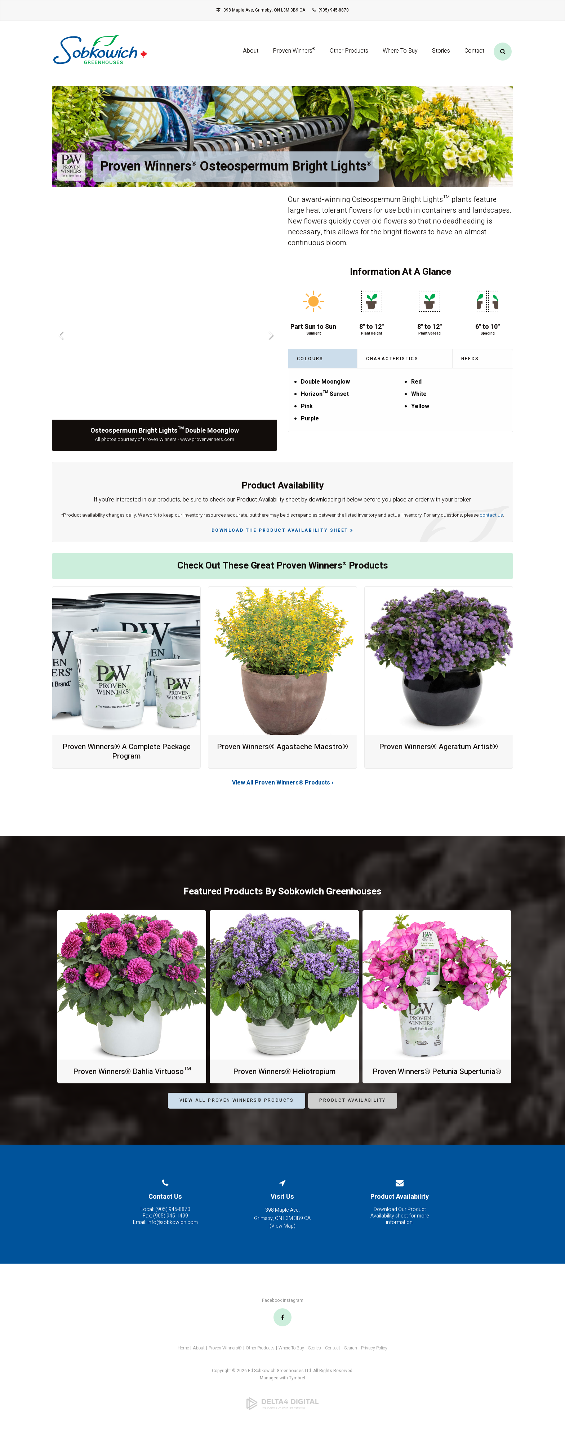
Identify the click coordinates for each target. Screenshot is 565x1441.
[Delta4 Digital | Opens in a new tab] (282, 1413)
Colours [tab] (310, 358)
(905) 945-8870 (334, 10)
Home (183, 1357)
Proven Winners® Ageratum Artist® (438, 746)
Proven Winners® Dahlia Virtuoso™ (132, 1071)
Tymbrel (297, 1387)
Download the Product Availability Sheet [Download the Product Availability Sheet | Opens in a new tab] (280, 530)
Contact (474, 55)
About (250, 55)
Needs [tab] (470, 358)
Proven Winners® (225, 1357)
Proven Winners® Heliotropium (284, 1071)
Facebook (272, 1310)
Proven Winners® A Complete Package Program (126, 751)
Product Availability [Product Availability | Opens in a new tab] (352, 1109)
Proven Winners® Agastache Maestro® (282, 751)
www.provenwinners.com (207, 439)
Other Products (349, 55)
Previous (60, 335)
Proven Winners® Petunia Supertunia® (437, 1075)
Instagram (293, 1310)
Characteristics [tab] (392, 358)
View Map (282, 1235)
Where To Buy (400, 55)
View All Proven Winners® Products (236, 1109)
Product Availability (399, 1206)
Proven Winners (294, 54)
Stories (441, 55)
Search (350, 1357)
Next (269, 335)
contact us (491, 515)
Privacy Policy (374, 1357)
